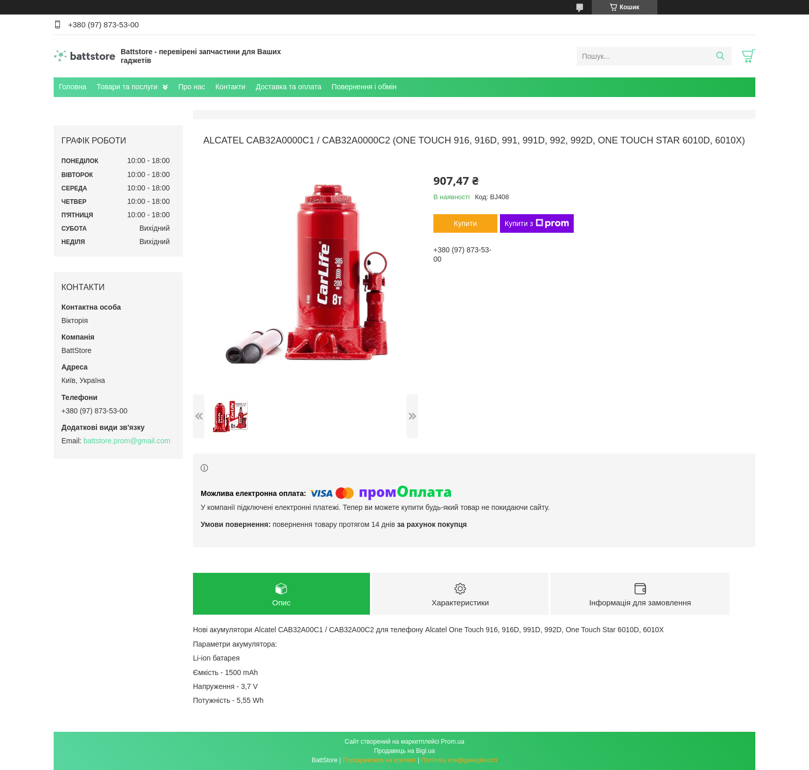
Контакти (230, 87)
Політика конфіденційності (459, 760)
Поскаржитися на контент (379, 760)
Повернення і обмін (364, 87)
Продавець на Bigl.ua (404, 751)
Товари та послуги (126, 87)
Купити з (537, 223)
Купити (465, 223)
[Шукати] (720, 56)
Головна (72, 87)
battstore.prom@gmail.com (127, 441)
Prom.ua (452, 741)
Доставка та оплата (288, 87)
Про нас (191, 87)
